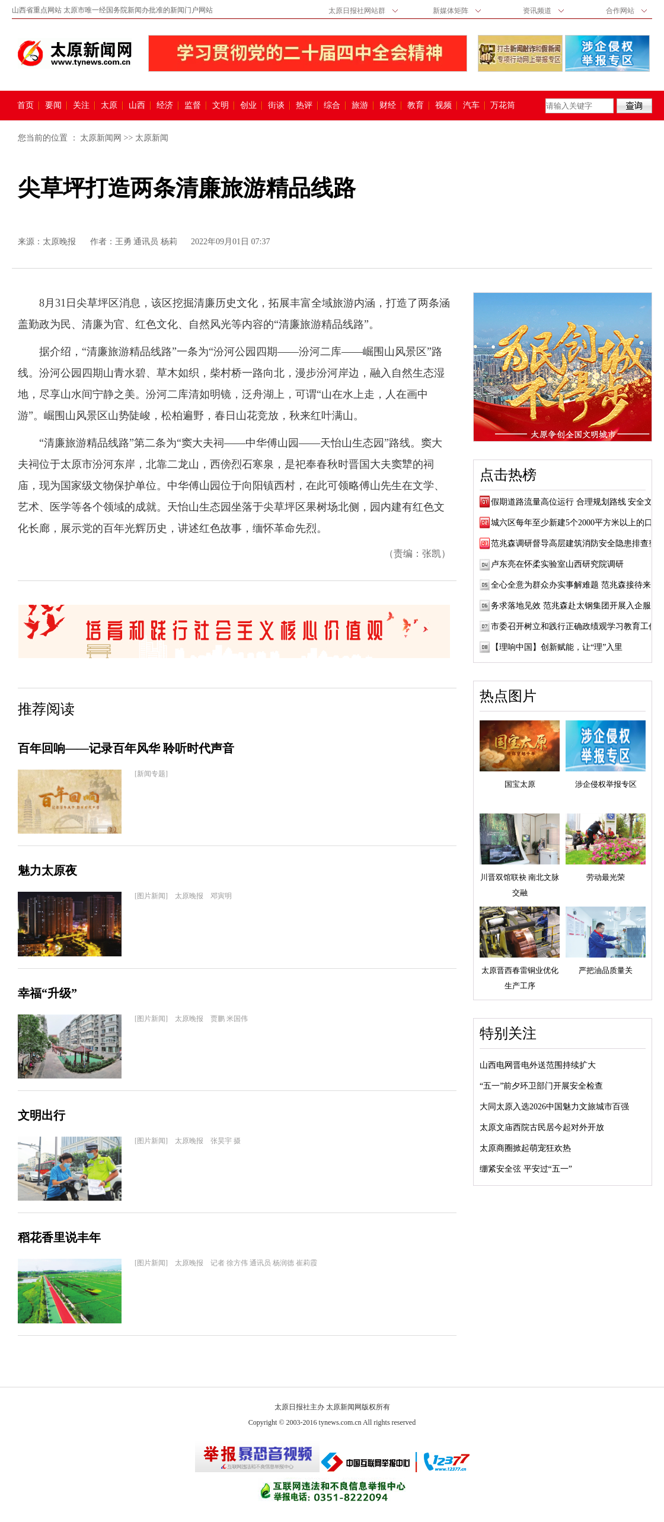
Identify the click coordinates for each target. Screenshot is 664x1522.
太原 (109, 105)
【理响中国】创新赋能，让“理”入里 (556, 647)
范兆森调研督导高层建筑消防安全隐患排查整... (577, 543)
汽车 (471, 105)
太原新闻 (151, 137)
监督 (192, 105)
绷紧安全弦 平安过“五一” (526, 1168)
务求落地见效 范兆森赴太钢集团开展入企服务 (575, 605)
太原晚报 (59, 241)
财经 (387, 105)
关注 (81, 105)
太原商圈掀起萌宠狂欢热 (525, 1148)
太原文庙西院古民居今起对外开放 (542, 1127)
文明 (220, 105)
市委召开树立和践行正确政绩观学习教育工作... (577, 626)
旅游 (360, 105)
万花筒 (501, 105)
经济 (165, 105)
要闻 (53, 105)
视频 (443, 105)
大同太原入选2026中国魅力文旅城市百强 (554, 1106)
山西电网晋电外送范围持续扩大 (538, 1065)
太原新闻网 (101, 137)
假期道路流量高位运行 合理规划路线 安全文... (575, 501)
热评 (304, 105)
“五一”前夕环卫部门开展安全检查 (541, 1085)
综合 (332, 105)
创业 (248, 105)
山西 (137, 105)
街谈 (276, 105)
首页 (25, 105)
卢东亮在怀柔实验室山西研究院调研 (557, 564)
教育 (415, 105)
